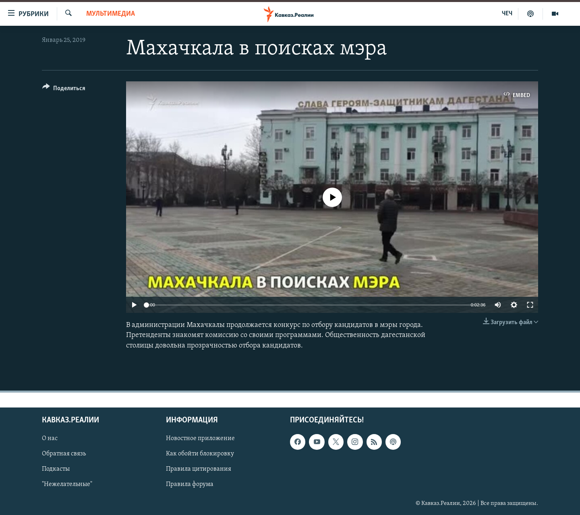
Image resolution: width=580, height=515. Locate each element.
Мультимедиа (110, 14)
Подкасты (56, 469)
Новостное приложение (200, 438)
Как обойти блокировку (200, 454)
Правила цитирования (198, 469)
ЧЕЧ (507, 13)
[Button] (63, 89)
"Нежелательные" (67, 484)
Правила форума (189, 484)
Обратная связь (64, 454)
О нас (50, 438)
